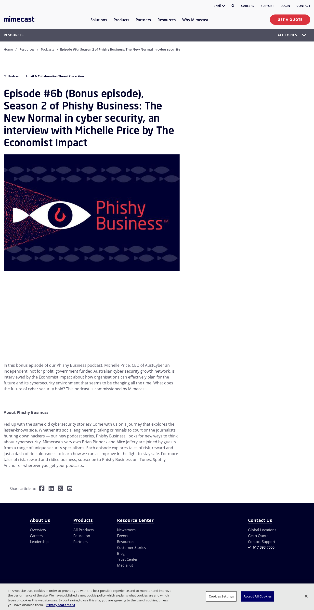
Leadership (39, 541)
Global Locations (262, 529)
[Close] (306, 596)
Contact (303, 6)
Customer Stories (131, 547)
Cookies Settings (221, 596)
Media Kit (125, 565)
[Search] (233, 6)
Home (8, 49)
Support (267, 6)
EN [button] (219, 6)
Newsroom (126, 529)
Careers (247, 6)
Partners (80, 541)
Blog (121, 553)
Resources (26, 49)
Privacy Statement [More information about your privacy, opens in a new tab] (60, 605)
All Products (83, 529)
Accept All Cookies (258, 596)
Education (81, 535)
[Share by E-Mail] (69, 488)
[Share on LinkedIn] (51, 488)
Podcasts (47, 49)
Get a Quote (290, 19)
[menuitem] (98, 23)
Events (122, 535)
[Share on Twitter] (60, 488)
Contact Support (261, 541)
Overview (38, 529)
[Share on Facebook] (41, 488)
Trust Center (127, 559)
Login (285, 6)
